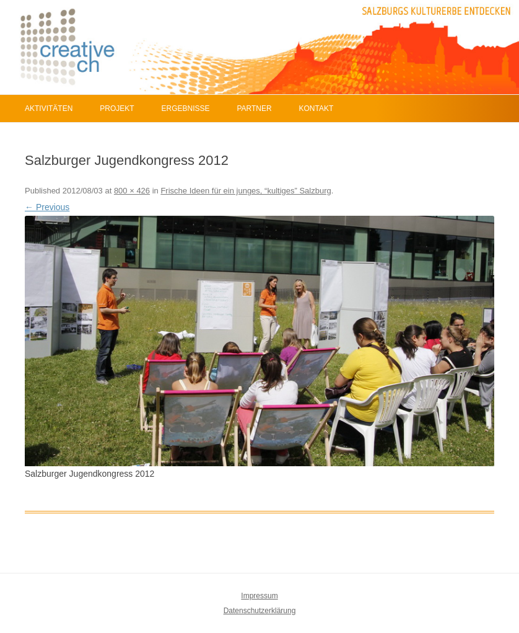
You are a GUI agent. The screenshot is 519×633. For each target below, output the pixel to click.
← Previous (47, 207)
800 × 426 (132, 190)
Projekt (117, 108)
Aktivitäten (48, 108)
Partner (254, 108)
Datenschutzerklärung (260, 610)
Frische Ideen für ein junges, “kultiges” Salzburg (245, 190)
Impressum (259, 595)
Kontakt (316, 108)
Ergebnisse (185, 108)
